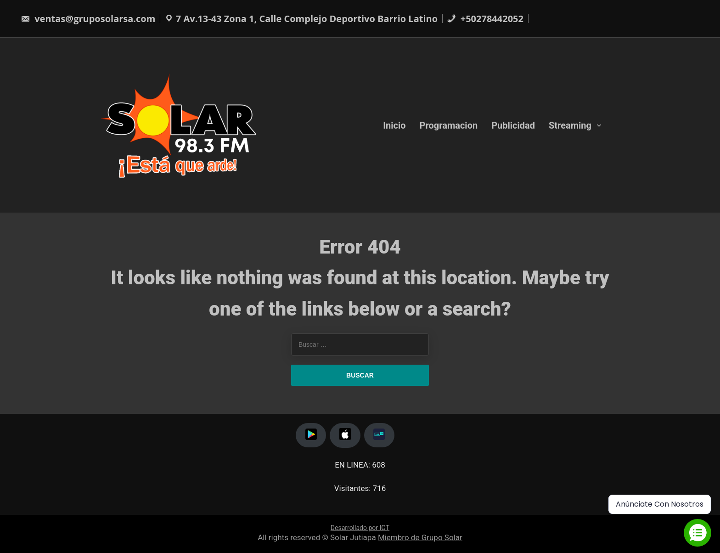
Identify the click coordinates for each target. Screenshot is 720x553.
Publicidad (513, 124)
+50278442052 (485, 18)
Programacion (449, 124)
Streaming (570, 124)
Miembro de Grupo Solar (420, 537)
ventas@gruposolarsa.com (88, 18)
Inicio (394, 124)
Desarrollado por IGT (360, 527)
